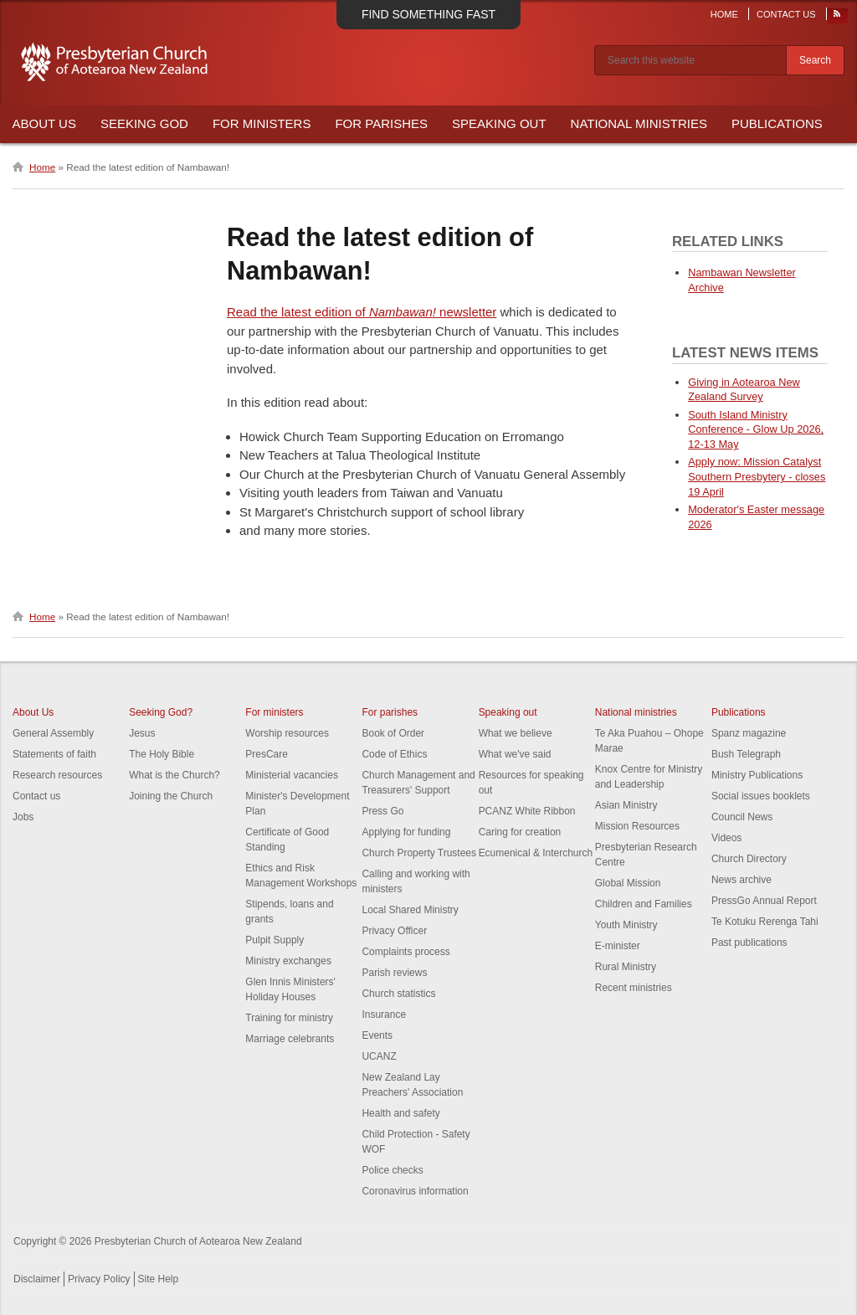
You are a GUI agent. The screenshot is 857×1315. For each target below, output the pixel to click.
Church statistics (398, 993)
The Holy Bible (161, 754)
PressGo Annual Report (764, 901)
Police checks (392, 1170)
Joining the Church (171, 796)
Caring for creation (520, 832)
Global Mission (628, 883)
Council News (741, 817)
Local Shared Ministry (410, 910)
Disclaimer (36, 1279)
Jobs (23, 817)
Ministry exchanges (288, 961)
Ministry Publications (757, 775)
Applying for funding (406, 832)
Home (724, 14)
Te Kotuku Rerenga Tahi (765, 921)
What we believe (515, 733)
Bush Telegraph (746, 754)
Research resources (57, 775)
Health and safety (400, 1113)
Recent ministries (633, 988)
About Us (44, 123)
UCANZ (379, 1056)
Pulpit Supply (274, 940)
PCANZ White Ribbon (527, 811)
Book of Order (393, 733)
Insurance (384, 1014)
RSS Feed (838, 17)
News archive (741, 880)
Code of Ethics (394, 754)
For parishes (390, 712)
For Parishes (381, 123)
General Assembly (53, 733)
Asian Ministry (626, 805)
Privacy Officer (394, 931)
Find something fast (428, 14)
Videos (726, 838)
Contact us (36, 796)
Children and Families (643, 904)
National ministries (636, 712)
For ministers (274, 712)
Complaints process (405, 952)
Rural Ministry (625, 967)
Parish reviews (394, 973)
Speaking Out (499, 123)
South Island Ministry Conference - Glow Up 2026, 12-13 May (756, 429)
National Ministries (639, 123)
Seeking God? (160, 712)
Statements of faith (54, 754)
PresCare (266, 754)
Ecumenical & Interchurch (536, 853)
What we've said (515, 754)
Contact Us (786, 14)
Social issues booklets (760, 796)
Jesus (142, 733)
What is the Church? (174, 775)
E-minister (617, 946)
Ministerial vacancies (291, 775)
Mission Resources (637, 826)
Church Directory (749, 859)
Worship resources (287, 733)
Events (377, 1035)
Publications (777, 123)
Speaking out (508, 712)
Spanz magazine (748, 733)
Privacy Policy (99, 1279)
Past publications (749, 942)
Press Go (382, 811)
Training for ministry (289, 1018)
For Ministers (262, 123)
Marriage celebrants (289, 1039)
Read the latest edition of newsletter (361, 312)
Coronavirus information (415, 1191)
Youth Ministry (626, 925)
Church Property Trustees (419, 853)
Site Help (158, 1279)
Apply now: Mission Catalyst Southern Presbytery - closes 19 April (756, 476)
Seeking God (144, 123)
